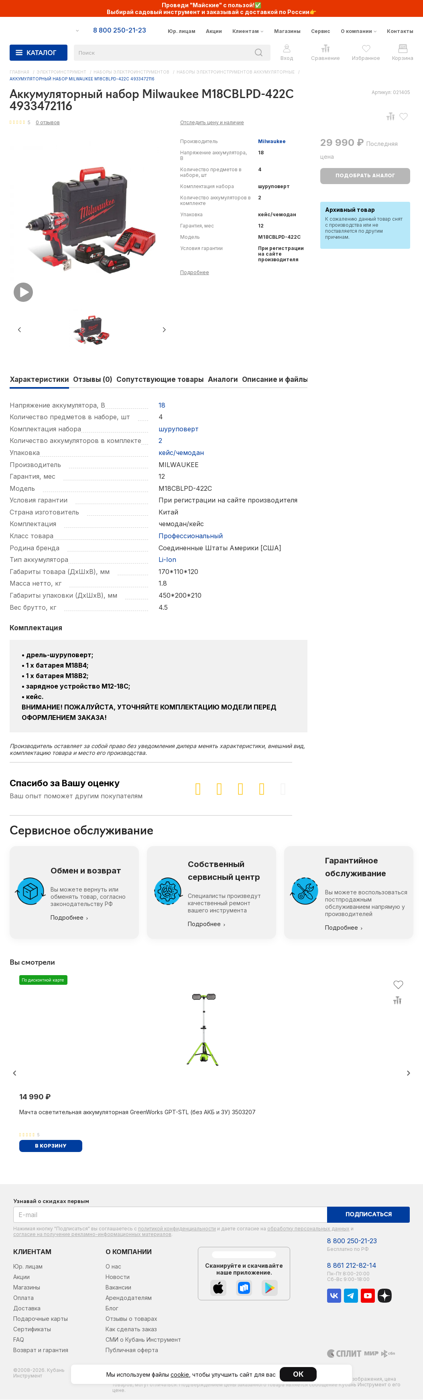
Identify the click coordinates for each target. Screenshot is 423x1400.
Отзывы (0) (92, 379)
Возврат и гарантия (40, 1350)
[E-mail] (170, 1215)
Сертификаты (32, 1329)
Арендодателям (129, 1297)
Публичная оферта (132, 1350)
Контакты (400, 31)
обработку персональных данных (308, 1229)
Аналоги (223, 379)
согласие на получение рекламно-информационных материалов (92, 1234)
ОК (298, 1374)
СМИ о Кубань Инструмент (143, 1339)
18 (162, 405)
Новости (118, 1276)
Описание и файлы (275, 379)
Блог (112, 1308)
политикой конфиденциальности (177, 1229)
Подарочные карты (40, 1318)
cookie (180, 1374)
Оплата (23, 1297)
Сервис (320, 31)
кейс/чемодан (181, 453)
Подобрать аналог (365, 176)
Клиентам (245, 31)
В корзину (51, 1146)
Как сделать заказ (131, 1329)
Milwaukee (272, 141)
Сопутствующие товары (160, 379)
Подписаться (369, 1215)
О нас (113, 1266)
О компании (356, 31)
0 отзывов (48, 122)
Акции (214, 31)
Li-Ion (167, 559)
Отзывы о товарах (131, 1318)
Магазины (287, 31)
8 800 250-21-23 (352, 1241)
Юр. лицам (181, 31)
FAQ (18, 1339)
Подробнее (194, 272)
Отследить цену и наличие (212, 122)
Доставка (27, 1308)
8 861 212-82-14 (351, 1265)
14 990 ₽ (35, 1097)
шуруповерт (179, 429)
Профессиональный (191, 536)
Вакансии (118, 1287)
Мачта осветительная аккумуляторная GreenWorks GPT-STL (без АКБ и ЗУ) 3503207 (137, 1112)
